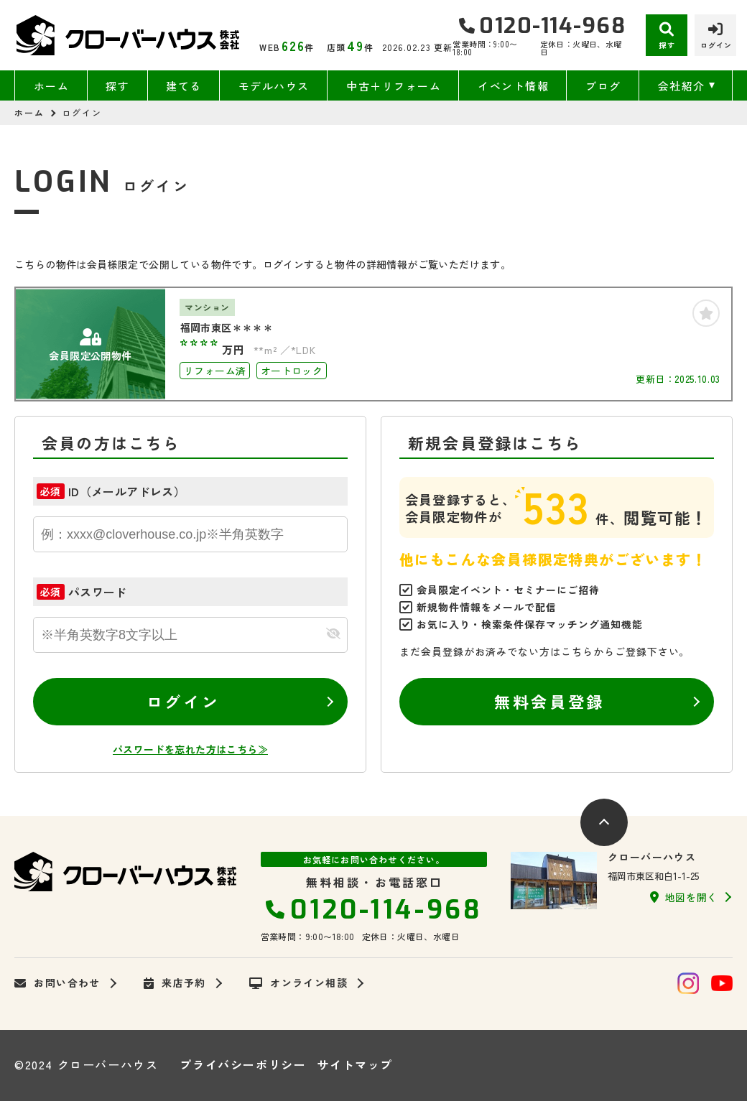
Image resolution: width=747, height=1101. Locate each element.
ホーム (52, 85)
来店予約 (175, 983)
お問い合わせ (57, 983)
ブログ (603, 85)
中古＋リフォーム (393, 85)
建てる (184, 85)
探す (117, 85)
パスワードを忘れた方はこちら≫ (190, 749)
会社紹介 (681, 85)
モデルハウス (274, 85)
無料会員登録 (549, 700)
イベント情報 (513, 85)
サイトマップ (355, 1064)
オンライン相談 (298, 983)
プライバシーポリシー (243, 1064)
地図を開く (684, 897)
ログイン (183, 700)
